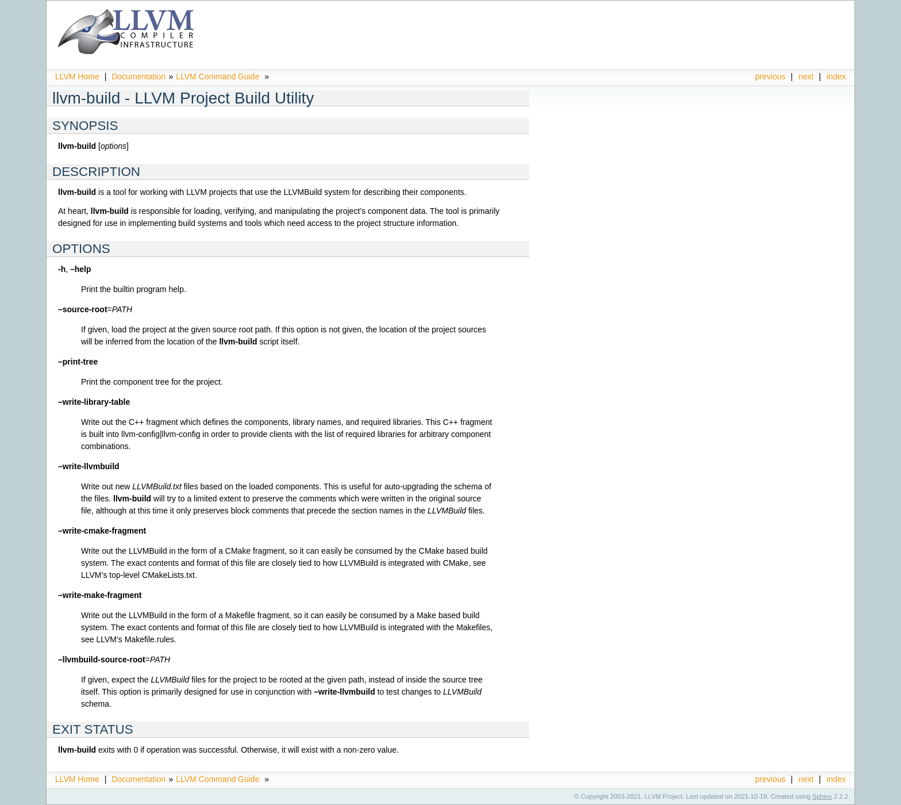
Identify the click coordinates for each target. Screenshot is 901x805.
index (836, 76)
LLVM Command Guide (217, 76)
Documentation (138, 76)
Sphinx (822, 796)
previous (770, 76)
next (806, 76)
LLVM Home (77, 76)
